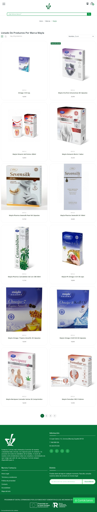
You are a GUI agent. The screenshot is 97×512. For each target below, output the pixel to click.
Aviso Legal (5, 473)
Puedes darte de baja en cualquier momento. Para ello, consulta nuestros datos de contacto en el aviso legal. (70, 475)
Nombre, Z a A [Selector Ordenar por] (81, 36)
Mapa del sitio (6, 491)
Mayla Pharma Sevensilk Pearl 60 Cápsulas (24, 215)
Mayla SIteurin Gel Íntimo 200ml (24, 154)
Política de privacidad (8, 481)
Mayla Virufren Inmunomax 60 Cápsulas (72, 93)
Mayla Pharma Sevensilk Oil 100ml (72, 215)
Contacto (5, 484)
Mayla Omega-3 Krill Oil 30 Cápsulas (73, 338)
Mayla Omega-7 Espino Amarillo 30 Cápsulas (24, 338)
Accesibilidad (6, 488)
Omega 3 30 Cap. (24, 93)
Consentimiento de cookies (9, 510)
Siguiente (55, 416)
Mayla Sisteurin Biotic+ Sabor (73, 154)
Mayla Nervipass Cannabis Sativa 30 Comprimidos (24, 399)
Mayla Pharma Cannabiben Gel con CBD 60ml (24, 277)
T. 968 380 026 (54, 442)
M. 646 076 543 (54, 446)
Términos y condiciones (9, 477)
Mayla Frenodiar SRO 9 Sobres (73, 399)
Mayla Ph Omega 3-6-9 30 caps (73, 277)
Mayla (24, 90)
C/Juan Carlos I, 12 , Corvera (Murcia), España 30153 (67, 439)
